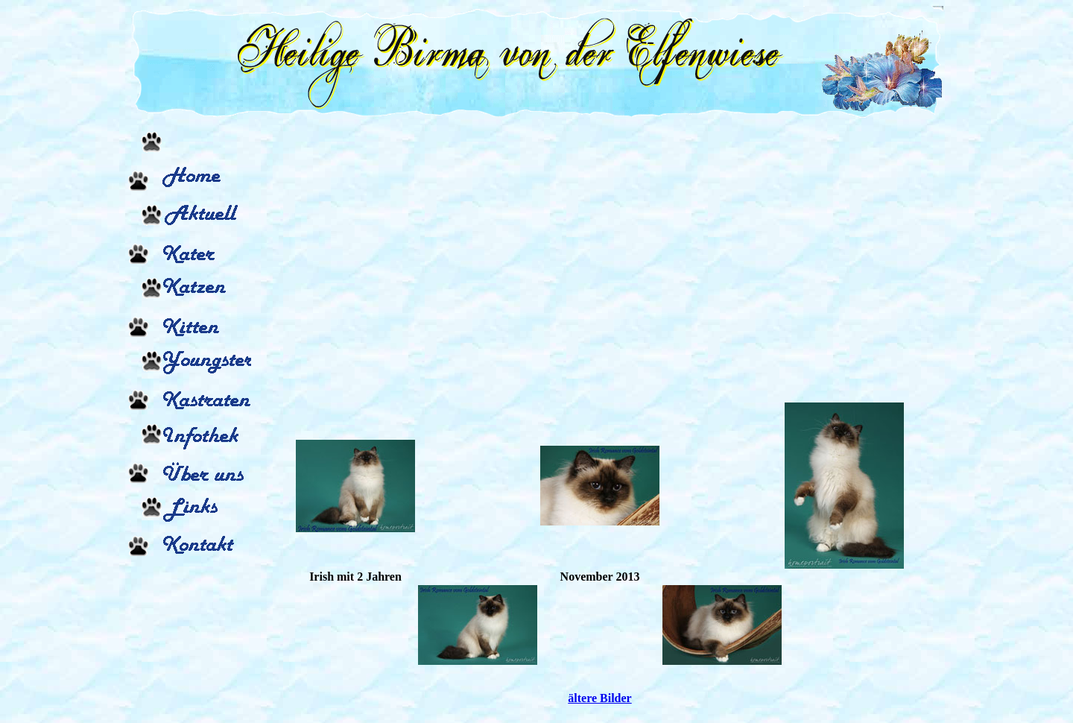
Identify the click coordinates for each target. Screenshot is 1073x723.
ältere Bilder (599, 698)
